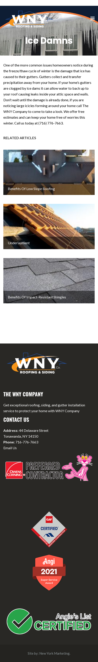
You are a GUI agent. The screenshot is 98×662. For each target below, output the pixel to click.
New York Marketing (54, 653)
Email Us (10, 448)
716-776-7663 (26, 442)
